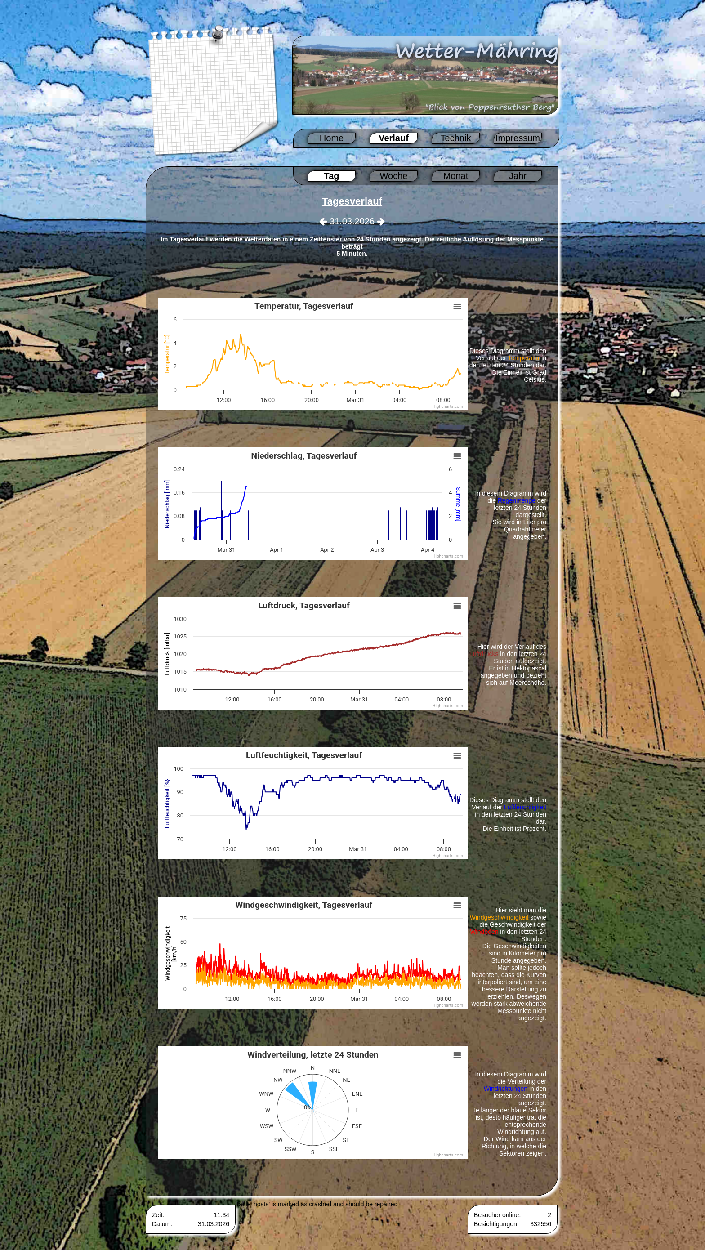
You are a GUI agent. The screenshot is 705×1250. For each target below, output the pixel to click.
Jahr (518, 176)
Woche (394, 176)
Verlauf (394, 138)
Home (332, 138)
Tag (331, 176)
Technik (456, 138)
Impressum (517, 138)
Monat (456, 176)
